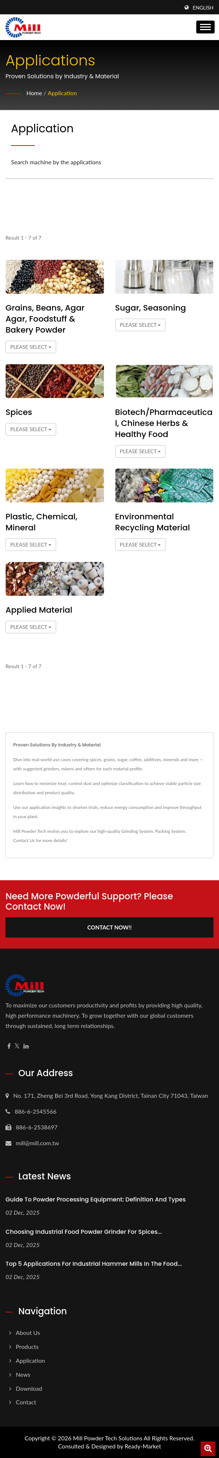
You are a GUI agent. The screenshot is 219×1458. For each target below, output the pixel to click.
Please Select (30, 347)
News (23, 1374)
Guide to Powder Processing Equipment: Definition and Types (96, 1199)
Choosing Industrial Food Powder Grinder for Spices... (84, 1232)
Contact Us (23, 840)
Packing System (170, 831)
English (203, 8)
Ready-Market (143, 1446)
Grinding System (137, 831)
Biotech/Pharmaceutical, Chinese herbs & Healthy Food (164, 423)
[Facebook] (9, 1046)
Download (29, 1388)
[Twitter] (17, 1046)
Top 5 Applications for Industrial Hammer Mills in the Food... (94, 1264)
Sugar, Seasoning (150, 308)
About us (28, 1332)
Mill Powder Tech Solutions (107, 1437)
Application (62, 92)
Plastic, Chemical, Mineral (41, 522)
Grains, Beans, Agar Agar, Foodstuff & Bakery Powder (45, 319)
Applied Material (39, 610)
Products (27, 1346)
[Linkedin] (26, 1046)
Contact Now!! (109, 927)
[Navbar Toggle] (205, 27)
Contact (26, 1401)
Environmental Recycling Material (152, 522)
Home (34, 92)
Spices (19, 412)
